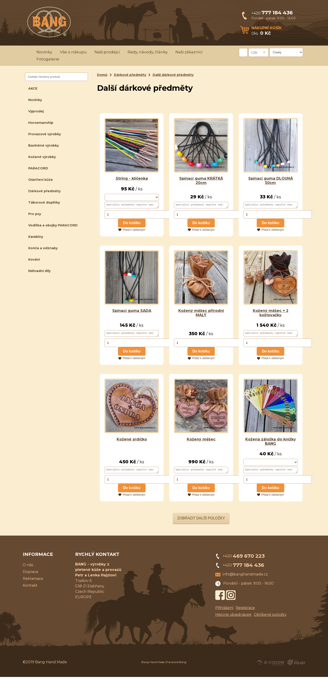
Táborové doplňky (44, 202)
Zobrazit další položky (201, 520)
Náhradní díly (39, 271)
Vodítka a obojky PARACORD (53, 225)
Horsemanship (40, 123)
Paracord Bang (176, 664)
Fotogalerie (47, 59)
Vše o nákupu (73, 52)
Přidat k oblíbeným (134, 230)
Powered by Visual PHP (295, 664)
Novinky (44, 52)
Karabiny (35, 237)
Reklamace (33, 580)
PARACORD (38, 168)
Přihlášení (224, 610)
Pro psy (34, 214)
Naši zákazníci (188, 52)
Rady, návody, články (148, 52)
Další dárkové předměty (173, 75)
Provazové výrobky (44, 134)
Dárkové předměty (44, 191)
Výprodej (36, 111)
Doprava (30, 574)
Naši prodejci (107, 52)
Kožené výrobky (42, 157)
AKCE (32, 88)
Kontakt (30, 587)
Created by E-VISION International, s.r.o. (270, 664)
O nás (28, 567)
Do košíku (131, 223)
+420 (272, 13)
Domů (102, 75)
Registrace (245, 610)
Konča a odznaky (43, 248)
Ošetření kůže (40, 180)
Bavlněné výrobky (43, 145)
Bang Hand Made (152, 664)
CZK (254, 52)
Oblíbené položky (270, 616)
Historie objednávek (233, 616)
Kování (34, 259)
